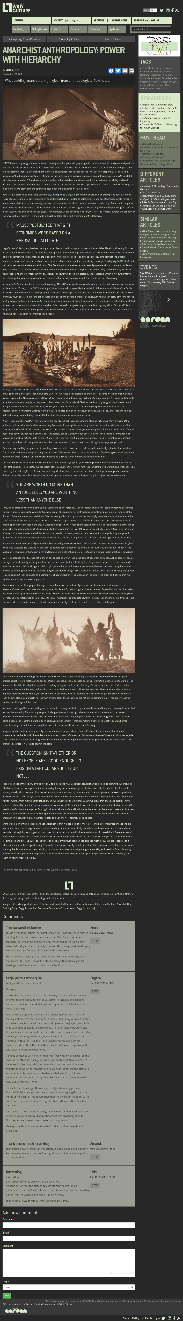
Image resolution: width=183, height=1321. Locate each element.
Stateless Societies (161, 78)
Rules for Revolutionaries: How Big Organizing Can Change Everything (158, 204)
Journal (18, 20)
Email (6, 1232)
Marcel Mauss (159, 81)
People (148, 1318)
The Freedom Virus (151, 192)
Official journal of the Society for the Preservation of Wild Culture (37, 1304)
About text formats (121, 1273)
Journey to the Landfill (153, 157)
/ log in (74, 20)
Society (58, 20)
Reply (95, 941)
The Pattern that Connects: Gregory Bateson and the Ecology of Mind (158, 162)
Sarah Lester (12, 69)
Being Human (40, 29)
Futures (55, 29)
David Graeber (166, 68)
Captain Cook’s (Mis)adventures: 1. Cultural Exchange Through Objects (158, 109)
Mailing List (137, 1318)
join (67, 20)
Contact (126, 1318)
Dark (146, 10)
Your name (8, 1219)
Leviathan (156, 74)
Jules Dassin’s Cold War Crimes (157, 208)
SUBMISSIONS (119, 20)
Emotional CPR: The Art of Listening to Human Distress (158, 126)
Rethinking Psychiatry (153, 153)
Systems (114, 29)
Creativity (18, 29)
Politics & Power (113, 39)
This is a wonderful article (23, 927)
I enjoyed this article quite (23, 978)
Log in (157, 1318)
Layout (6, 1281)
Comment (8, 1246)
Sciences (95, 29)
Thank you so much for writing (27, 1143)
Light (153, 10)
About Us (98, 20)
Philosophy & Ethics (68, 39)
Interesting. (14, 1172)
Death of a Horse (150, 114)
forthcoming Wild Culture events (157, 284)
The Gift (172, 81)
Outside (74, 29)
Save (7, 1295)
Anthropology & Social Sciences (24, 39)
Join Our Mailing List (146, 20)
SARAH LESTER (10, 893)
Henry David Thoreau (152, 85)
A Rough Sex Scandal (152, 143)
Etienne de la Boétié (152, 71)
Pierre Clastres (149, 68)
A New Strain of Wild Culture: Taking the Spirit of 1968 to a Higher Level (158, 197)
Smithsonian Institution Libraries (77, 904)
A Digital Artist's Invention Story (157, 104)
